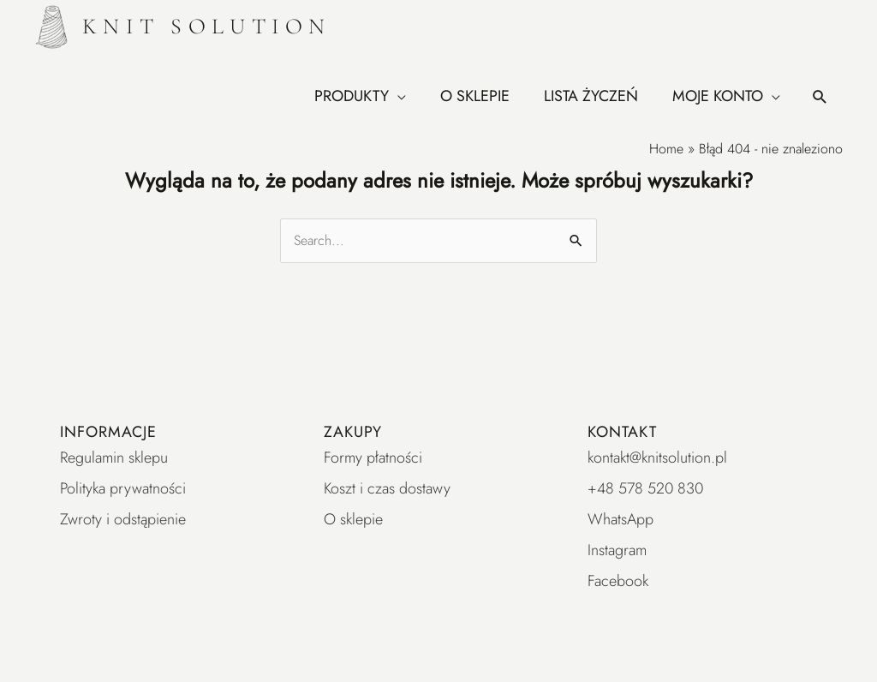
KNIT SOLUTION (206, 26)
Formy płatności (373, 457)
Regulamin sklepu (114, 457)
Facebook (618, 581)
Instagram (617, 550)
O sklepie (353, 519)
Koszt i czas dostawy (387, 488)
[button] (820, 96)
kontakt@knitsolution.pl (657, 457)
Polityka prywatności (123, 488)
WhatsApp (620, 519)
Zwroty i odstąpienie (123, 519)
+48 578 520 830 (645, 488)
